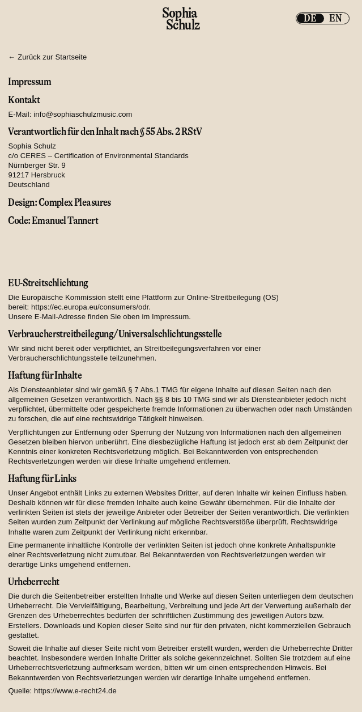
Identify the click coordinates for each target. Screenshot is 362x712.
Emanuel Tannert (65, 220)
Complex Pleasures (75, 202)
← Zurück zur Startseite (47, 57)
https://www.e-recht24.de (75, 690)
